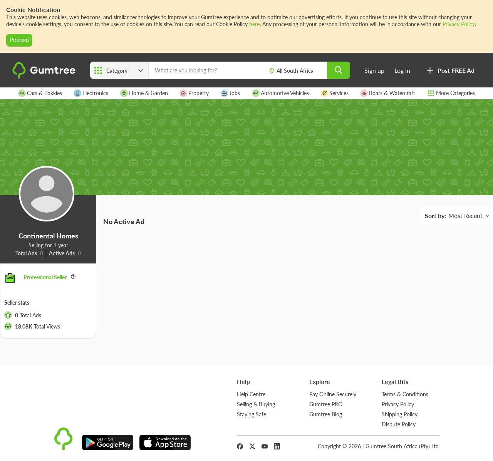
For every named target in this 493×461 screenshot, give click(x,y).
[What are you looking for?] (205, 70)
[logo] (45, 77)
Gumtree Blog (325, 414)
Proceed (19, 40)
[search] (338, 70)
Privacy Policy (459, 24)
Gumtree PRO (325, 404)
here (254, 24)
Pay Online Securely (332, 394)
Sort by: (435, 215)
